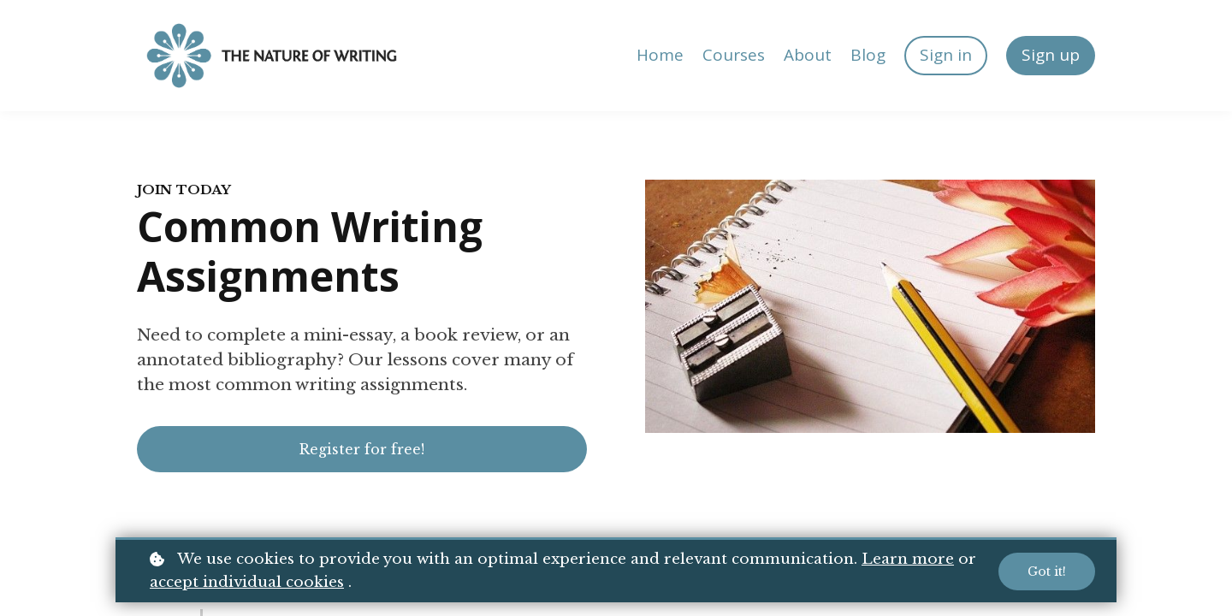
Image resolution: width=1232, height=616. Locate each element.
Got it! (1047, 571)
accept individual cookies (247, 582)
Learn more (908, 559)
